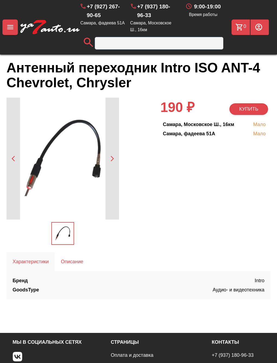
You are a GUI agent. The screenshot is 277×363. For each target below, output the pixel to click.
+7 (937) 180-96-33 (233, 355)
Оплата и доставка (132, 355)
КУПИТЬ (248, 109)
